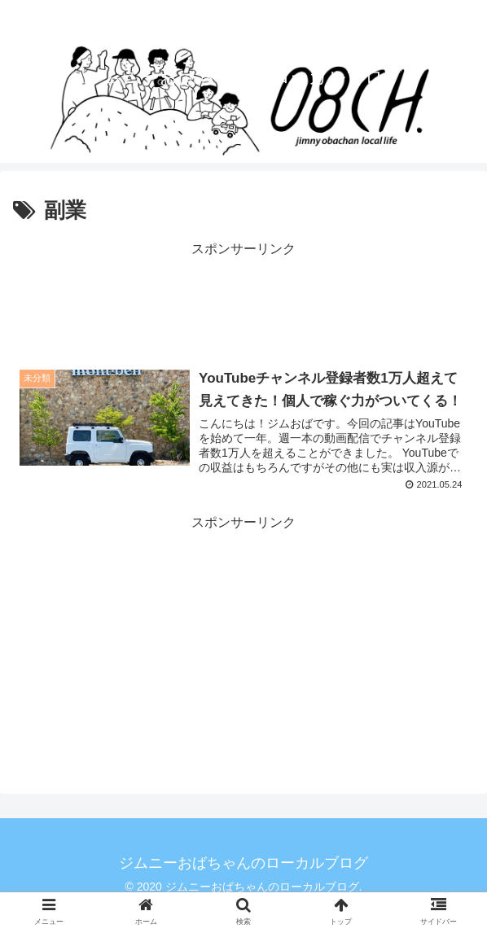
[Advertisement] (243, 302)
